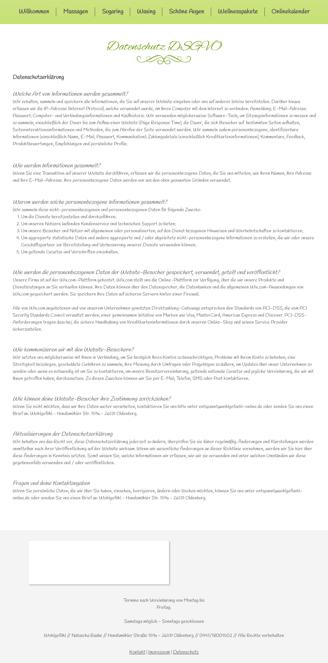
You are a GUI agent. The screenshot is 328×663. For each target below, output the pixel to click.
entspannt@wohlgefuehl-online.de (230, 407)
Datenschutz (186, 652)
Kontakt (137, 652)
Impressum (159, 652)
